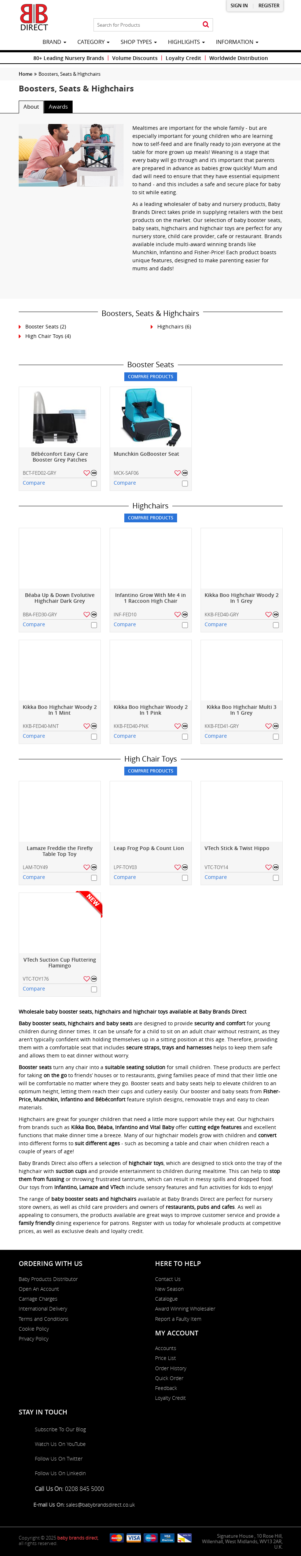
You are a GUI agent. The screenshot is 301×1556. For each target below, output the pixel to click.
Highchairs (170, 326)
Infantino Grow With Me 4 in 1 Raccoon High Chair (150, 598)
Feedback (166, 1388)
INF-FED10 (125, 614)
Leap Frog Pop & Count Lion (149, 848)
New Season (169, 1289)
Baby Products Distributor (48, 1279)
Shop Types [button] (139, 41)
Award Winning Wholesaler (185, 1309)
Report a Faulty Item (178, 1319)
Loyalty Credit (183, 58)
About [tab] (31, 106)
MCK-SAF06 (126, 473)
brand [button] (54, 41)
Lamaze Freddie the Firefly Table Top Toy (60, 851)
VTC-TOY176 (36, 979)
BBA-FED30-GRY (40, 614)
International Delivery (43, 1309)
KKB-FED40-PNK (131, 726)
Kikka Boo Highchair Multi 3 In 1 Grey (241, 710)
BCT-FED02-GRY (39, 473)
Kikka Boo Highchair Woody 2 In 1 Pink (151, 710)
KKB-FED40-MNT (41, 726)
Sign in (239, 5)
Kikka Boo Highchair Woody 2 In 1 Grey (242, 598)
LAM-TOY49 (35, 867)
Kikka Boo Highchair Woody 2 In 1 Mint (60, 710)
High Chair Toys (44, 335)
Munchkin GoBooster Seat (146, 454)
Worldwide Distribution (238, 58)
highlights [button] (186, 41)
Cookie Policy (34, 1329)
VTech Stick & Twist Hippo (237, 848)
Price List (165, 1358)
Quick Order (169, 1378)
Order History (170, 1368)
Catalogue (166, 1299)
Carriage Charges (38, 1299)
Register (268, 5)
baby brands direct (77, 1537)
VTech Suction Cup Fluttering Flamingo (59, 963)
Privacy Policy (33, 1339)
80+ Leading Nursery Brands (68, 58)
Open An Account (39, 1289)
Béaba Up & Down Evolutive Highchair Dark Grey (60, 598)
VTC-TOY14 (216, 867)
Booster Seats (42, 326)
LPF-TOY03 (125, 867)
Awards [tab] (58, 106)
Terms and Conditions (44, 1319)
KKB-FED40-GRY (222, 614)
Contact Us (168, 1279)
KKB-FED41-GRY (222, 726)
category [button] (93, 41)
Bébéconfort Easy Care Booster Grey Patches (59, 457)
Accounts (165, 1348)
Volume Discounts (135, 58)
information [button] (237, 41)
